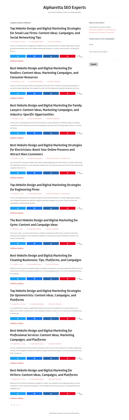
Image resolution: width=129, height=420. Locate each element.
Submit (93, 64)
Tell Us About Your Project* (98, 52)
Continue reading (16, 61)
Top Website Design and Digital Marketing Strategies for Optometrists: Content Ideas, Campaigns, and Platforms (45, 295)
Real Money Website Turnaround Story (102, 30)
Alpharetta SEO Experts (64, 7)
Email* (91, 44)
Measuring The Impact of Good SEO (101, 32)
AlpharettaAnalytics (37, 42)
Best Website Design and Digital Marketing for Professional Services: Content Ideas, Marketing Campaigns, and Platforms (42, 335)
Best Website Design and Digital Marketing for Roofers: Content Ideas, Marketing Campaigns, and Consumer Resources (44, 72)
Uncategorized (65, 158)
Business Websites (55, 42)
